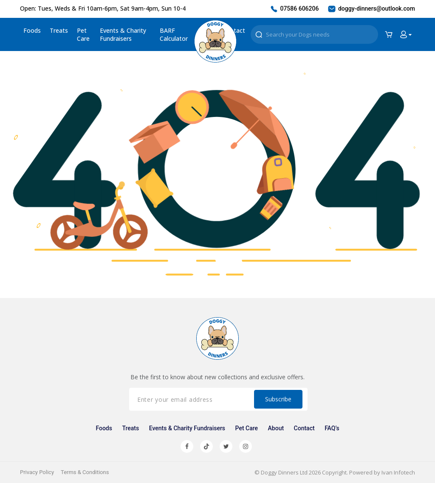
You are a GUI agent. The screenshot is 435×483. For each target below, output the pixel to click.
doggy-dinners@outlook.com (371, 9)
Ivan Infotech (398, 472)
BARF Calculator (174, 34)
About (276, 428)
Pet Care (83, 34)
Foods (32, 30)
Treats (59, 30)
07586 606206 (294, 9)
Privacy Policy (37, 472)
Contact (304, 428)
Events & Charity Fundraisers (123, 34)
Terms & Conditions (85, 472)
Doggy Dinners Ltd (284, 472)
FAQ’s (332, 428)
